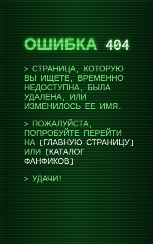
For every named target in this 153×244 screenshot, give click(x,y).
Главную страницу (86, 142)
